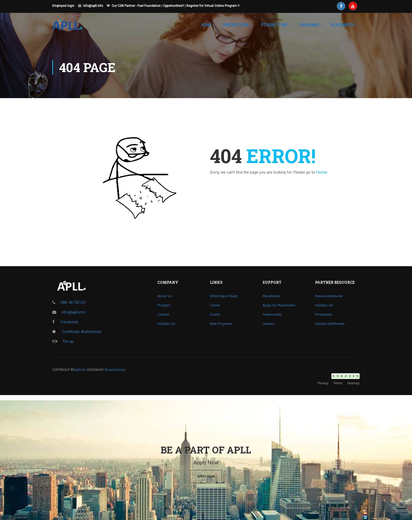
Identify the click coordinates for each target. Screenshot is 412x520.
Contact (163, 314)
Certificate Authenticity (76, 331)
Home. (322, 172)
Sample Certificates (329, 324)
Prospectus (323, 314)
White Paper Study (224, 296)
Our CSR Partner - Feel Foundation (136, 6)
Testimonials (272, 314)
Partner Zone (236, 25)
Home (206, 25)
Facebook (65, 322)
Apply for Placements (278, 305)
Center (215, 305)
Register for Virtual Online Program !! (212, 6)
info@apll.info (93, 6)
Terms (337, 383)
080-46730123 (73, 302)
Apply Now (206, 476)
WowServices (115, 370)
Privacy (323, 383)
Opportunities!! (173, 6)
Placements (271, 296)
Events (215, 314)
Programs (309, 25)
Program (163, 305)
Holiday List (166, 324)
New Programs (221, 324)
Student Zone (274, 25)
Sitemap (353, 383)
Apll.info (80, 370)
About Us (164, 296)
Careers (268, 324)
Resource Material (328, 296)
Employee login (63, 6)
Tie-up (63, 341)
